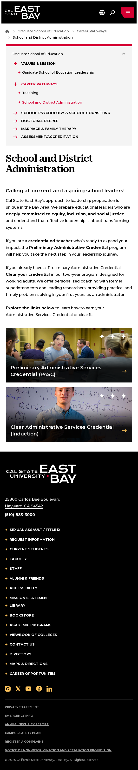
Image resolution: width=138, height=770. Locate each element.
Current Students (29, 549)
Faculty (18, 559)
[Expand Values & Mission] (16, 63)
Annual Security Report (27, 724)
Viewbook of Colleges (33, 635)
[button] (102, 12)
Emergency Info (19, 715)
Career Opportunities (33, 673)
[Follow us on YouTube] (28, 688)
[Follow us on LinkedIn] (49, 688)
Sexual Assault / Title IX (35, 530)
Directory (20, 654)
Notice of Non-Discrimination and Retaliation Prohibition (58, 750)
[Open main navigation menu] (127, 12)
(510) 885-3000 (20, 514)
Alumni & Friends (27, 578)
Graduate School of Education (43, 31)
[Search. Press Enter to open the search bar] (112, 12)
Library (17, 605)
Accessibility (23, 588)
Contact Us (22, 644)
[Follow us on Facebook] (39, 688)
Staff (16, 568)
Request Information (32, 539)
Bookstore (22, 615)
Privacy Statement (22, 707)
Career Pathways (92, 31)
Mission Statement (29, 598)
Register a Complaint (24, 741)
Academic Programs (31, 625)
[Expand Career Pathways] (16, 84)
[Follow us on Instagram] (8, 688)
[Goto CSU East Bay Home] (7, 31)
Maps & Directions (29, 664)
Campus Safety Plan (23, 733)
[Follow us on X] (18, 688)
